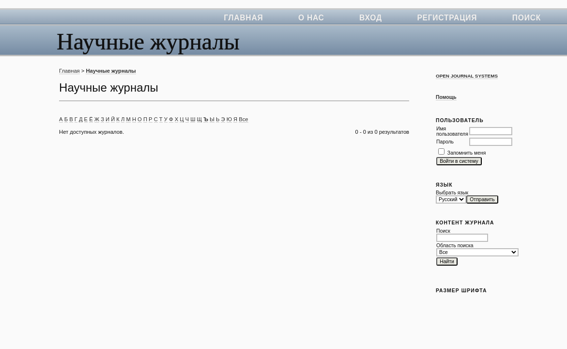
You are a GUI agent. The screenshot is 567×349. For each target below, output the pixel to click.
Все (243, 119)
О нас (311, 18)
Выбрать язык (452, 192)
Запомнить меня (466, 153)
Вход (370, 18)
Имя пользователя (452, 131)
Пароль (445, 141)
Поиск (526, 18)
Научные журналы (111, 71)
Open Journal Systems (467, 76)
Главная (243, 18)
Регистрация (447, 18)
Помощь (446, 97)
